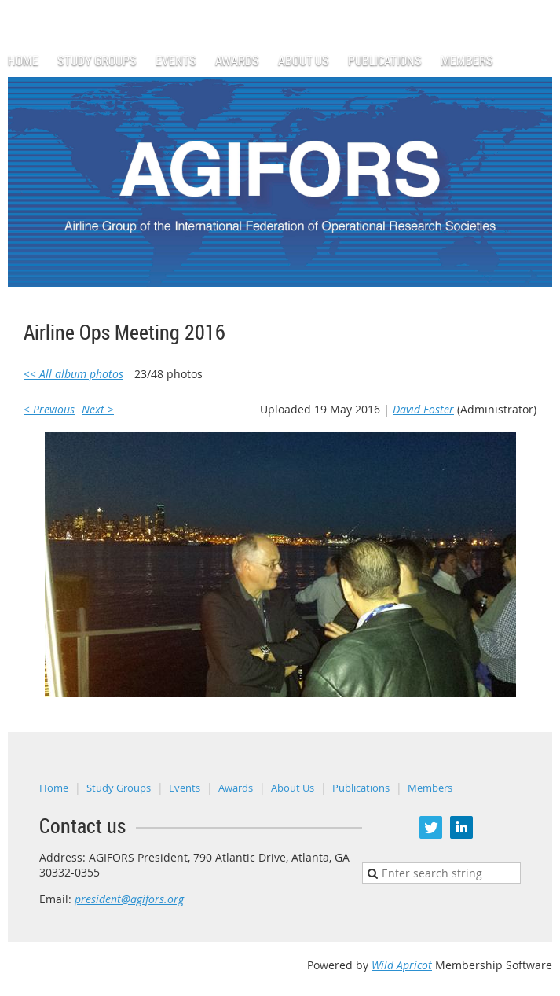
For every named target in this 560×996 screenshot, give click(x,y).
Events (184, 788)
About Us (292, 788)
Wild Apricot (402, 964)
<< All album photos (73, 373)
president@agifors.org (129, 898)
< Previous (49, 409)
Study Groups (118, 788)
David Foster (423, 409)
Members (430, 788)
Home (53, 788)
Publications (361, 788)
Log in (536, 7)
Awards (235, 788)
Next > (98, 409)
